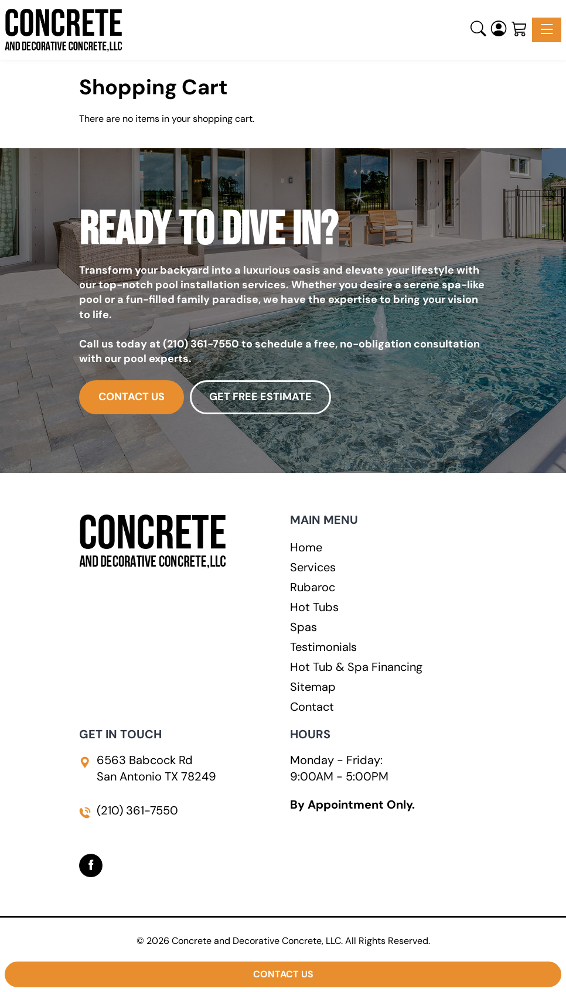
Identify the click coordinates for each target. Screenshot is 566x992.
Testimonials (323, 646)
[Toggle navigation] (546, 30)
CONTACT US (131, 397)
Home (306, 547)
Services (313, 567)
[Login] (499, 30)
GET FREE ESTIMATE (260, 397)
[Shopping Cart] (519, 30)
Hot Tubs (314, 607)
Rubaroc (312, 587)
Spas (303, 627)
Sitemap (313, 686)
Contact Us (283, 974)
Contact (312, 706)
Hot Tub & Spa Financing (356, 666)
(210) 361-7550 (201, 344)
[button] (478, 30)
